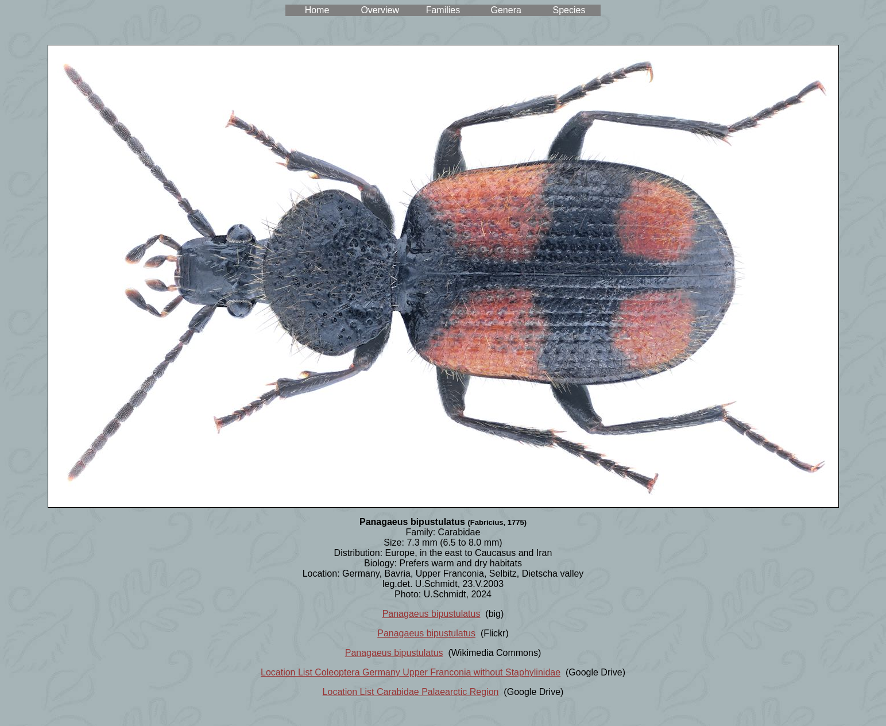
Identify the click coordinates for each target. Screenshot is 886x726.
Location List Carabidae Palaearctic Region (411, 692)
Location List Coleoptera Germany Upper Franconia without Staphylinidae (410, 672)
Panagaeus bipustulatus (431, 614)
